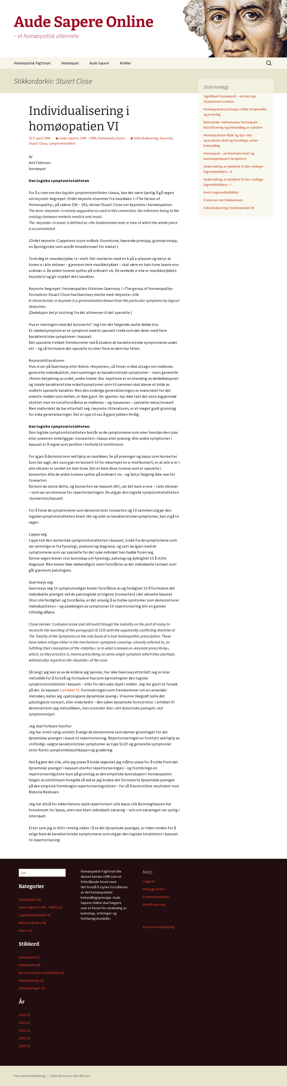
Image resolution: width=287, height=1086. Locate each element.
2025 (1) (24, 1015)
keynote (166, 138)
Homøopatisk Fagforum (32, 63)
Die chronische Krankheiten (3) (41, 972)
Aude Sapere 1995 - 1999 (77, 138)
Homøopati (70, 63)
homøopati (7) (29, 957)
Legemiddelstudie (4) (34, 915)
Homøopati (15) (30, 899)
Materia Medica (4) (32, 922)
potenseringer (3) (32, 988)
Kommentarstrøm (156, 896)
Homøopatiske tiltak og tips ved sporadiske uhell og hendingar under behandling (231, 140)
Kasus (120, 138)
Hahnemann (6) (29, 965)
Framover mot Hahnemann (223, 200)
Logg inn (149, 881)
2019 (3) (24, 1046)
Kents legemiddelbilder (221, 192)
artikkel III (70, 689)
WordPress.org (154, 904)
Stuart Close (38, 143)
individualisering (146, 138)
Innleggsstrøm (153, 889)
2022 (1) (24, 1030)
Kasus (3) (25, 930)
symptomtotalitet (62, 143)
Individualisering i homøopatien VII (229, 208)
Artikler (125, 63)
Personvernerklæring (159, 927)
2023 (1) (24, 1022)
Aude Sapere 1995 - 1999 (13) (40, 907)
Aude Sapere (99, 63)
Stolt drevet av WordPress (70, 1076)
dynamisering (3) (31, 980)
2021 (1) (24, 1038)
